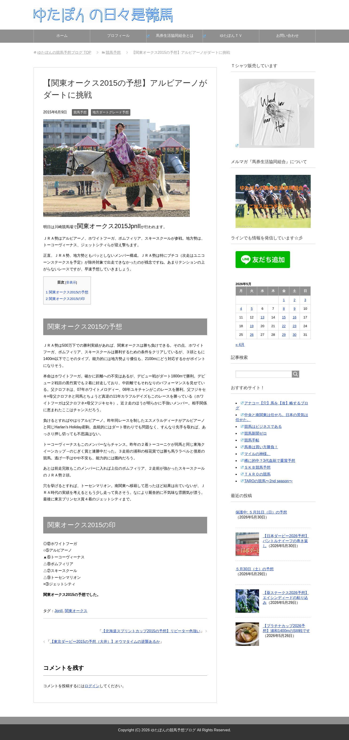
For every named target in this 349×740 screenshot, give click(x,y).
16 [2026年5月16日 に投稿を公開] (294, 317)
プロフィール (118, 36)
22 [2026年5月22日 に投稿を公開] (284, 326)
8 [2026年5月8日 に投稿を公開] (284, 309)
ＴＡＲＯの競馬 (257, 474)
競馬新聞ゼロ (255, 433)
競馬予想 (80, 112)
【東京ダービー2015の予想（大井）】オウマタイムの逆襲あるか (105, 642)
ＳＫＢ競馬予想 (257, 467)
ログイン (92, 686)
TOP (64, 52)
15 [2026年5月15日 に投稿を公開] (284, 317)
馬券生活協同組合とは (175, 36)
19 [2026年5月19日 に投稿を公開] (252, 326)
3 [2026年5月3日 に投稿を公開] (305, 300)
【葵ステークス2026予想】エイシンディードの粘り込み (286, 598)
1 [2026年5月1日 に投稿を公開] (284, 300)
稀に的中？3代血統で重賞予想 (269, 461)
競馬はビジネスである (263, 427)
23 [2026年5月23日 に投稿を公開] (294, 326)
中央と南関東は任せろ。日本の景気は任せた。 (272, 417)
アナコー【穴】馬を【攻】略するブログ (272, 405)
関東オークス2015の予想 (67, 292)
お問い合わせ (287, 36)
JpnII (58, 611)
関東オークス (76, 611)
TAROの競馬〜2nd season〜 (268, 481)
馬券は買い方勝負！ (261, 447)
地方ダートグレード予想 (111, 112)
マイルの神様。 (257, 454)
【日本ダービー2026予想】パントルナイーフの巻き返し (286, 541)
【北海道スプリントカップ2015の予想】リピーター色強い (151, 631)
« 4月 (240, 345)
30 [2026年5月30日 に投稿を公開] (294, 335)
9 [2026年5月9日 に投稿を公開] (294, 309)
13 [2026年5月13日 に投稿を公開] (262, 317)
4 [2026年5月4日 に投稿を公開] (241, 309)
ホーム (62, 36)
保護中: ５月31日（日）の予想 (261, 512)
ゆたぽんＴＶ (231, 36)
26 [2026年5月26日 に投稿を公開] (252, 335)
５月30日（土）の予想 (255, 569)
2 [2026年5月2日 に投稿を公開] (294, 300)
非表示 (71, 282)
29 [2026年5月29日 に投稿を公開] (284, 335)
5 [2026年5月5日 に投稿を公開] (252, 309)
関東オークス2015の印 (65, 299)
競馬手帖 (251, 440)
